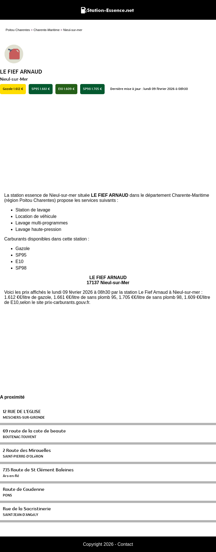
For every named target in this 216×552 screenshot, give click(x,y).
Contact (125, 544)
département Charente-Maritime (177, 195)
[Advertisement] (108, 143)
